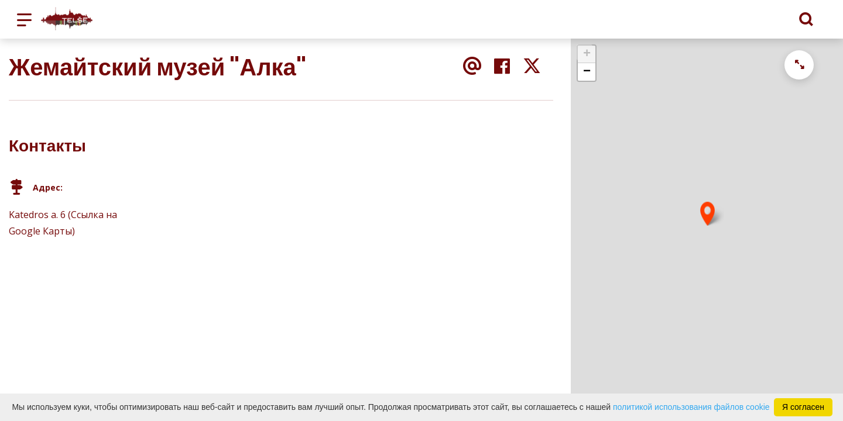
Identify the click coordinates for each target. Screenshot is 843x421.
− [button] (587, 72)
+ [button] (587, 54)
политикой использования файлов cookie (691, 407)
